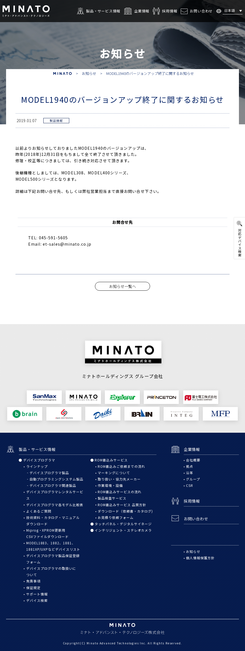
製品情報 (56, 120)
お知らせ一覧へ (122, 286)
